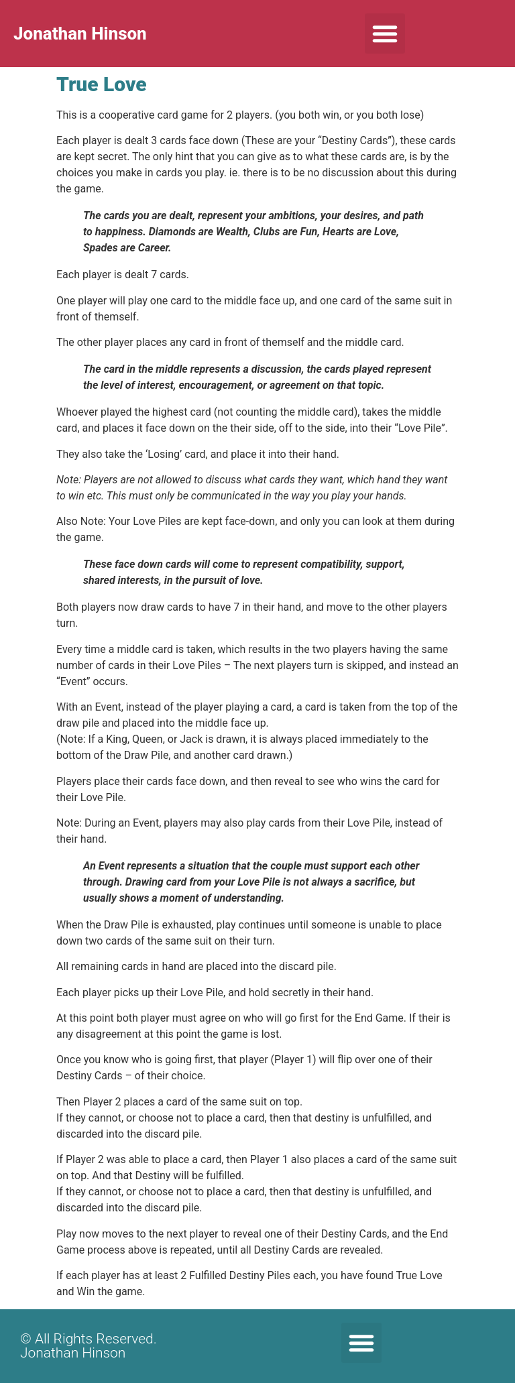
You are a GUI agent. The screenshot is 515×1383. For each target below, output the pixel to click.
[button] (385, 33)
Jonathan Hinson (80, 33)
